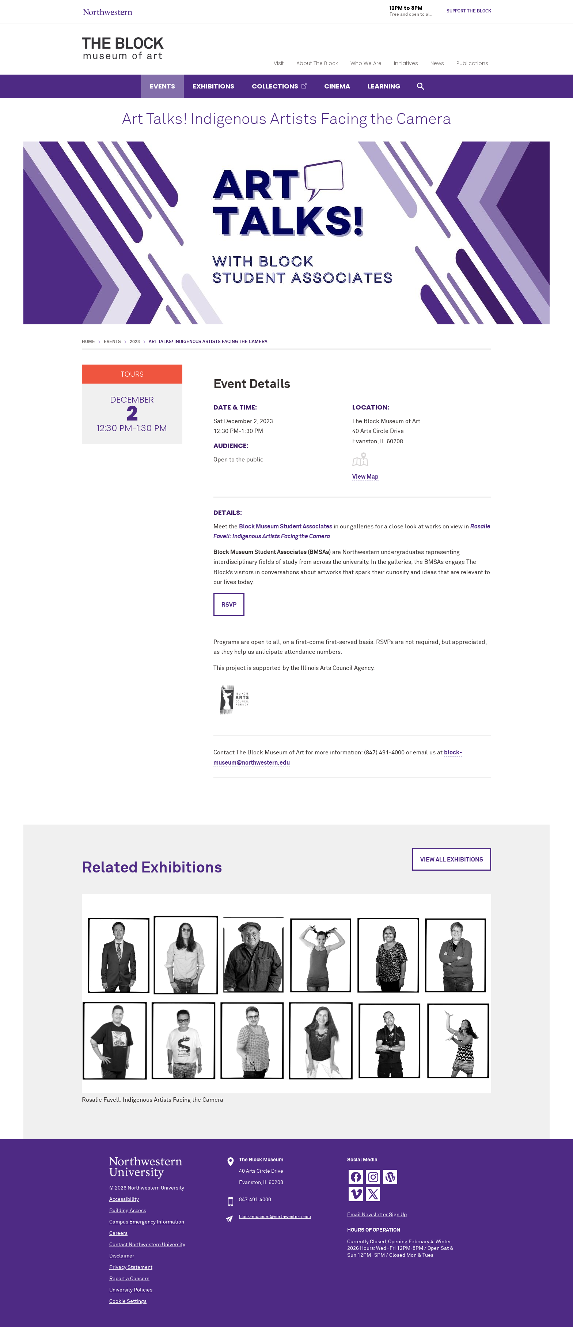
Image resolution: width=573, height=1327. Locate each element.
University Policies (130, 1290)
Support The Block (469, 11)
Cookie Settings (128, 1301)
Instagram (373, 1177)
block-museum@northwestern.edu (275, 1217)
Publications (472, 63)
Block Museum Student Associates (285, 526)
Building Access (127, 1210)
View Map (365, 477)
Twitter (373, 1194)
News (437, 63)
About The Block (317, 63)
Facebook (356, 1177)
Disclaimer (121, 1256)
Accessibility (124, 1199)
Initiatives (406, 63)
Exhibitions (213, 86)
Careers (118, 1233)
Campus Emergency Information (146, 1222)
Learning (384, 86)
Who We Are (366, 63)
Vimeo (356, 1194)
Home (88, 342)
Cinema (337, 86)
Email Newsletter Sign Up (377, 1214)
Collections (275, 86)
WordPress (390, 1177)
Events (162, 86)
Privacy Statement (130, 1267)
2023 (135, 342)
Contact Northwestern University (147, 1244)
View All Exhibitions (451, 860)
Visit (279, 63)
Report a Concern (129, 1278)
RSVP (228, 605)
